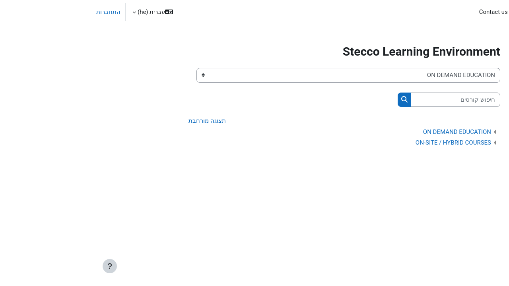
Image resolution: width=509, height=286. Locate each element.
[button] (62, 12)
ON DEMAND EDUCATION (367, 132)
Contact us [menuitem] (403, 11)
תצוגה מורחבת (117, 121)
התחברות (18, 11)
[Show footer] (20, 266)
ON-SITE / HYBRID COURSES (363, 143)
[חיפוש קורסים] (365, 100)
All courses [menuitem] (439, 11)
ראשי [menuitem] (466, 11)
